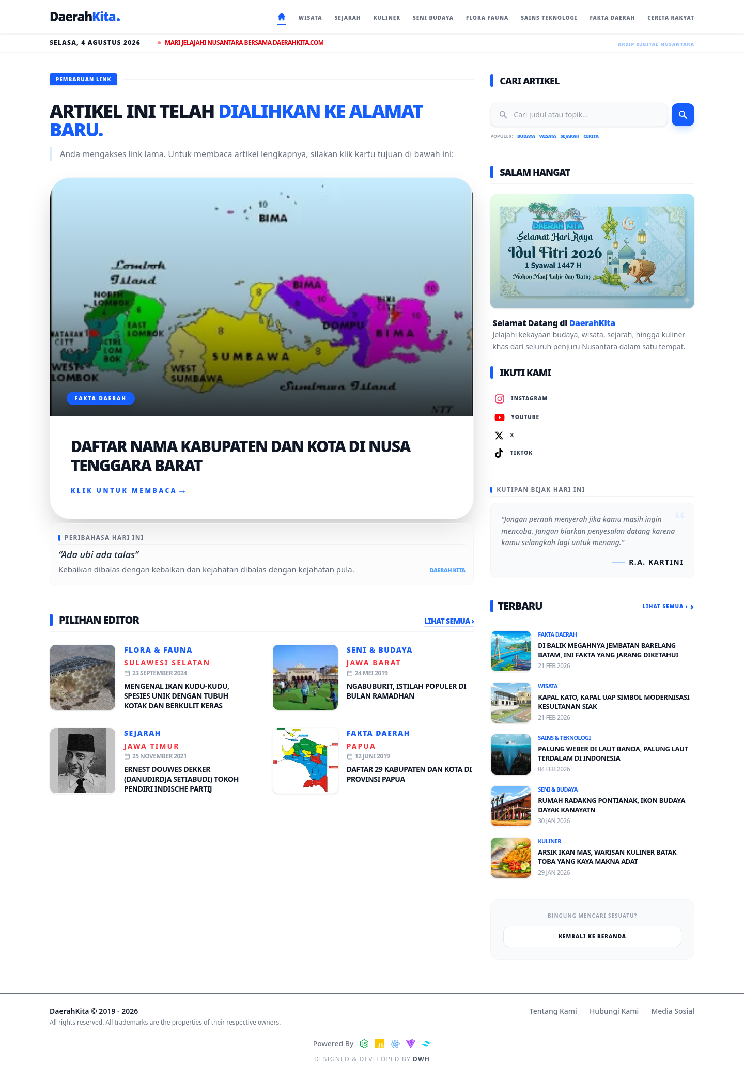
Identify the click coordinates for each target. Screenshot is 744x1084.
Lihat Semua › (449, 621)
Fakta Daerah (378, 733)
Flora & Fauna (158, 650)
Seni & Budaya (380, 650)
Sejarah (142, 733)
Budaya (526, 136)
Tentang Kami (553, 1011)
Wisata (547, 136)
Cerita (590, 136)
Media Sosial (672, 1011)
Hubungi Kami (614, 1011)
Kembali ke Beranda (592, 936)
